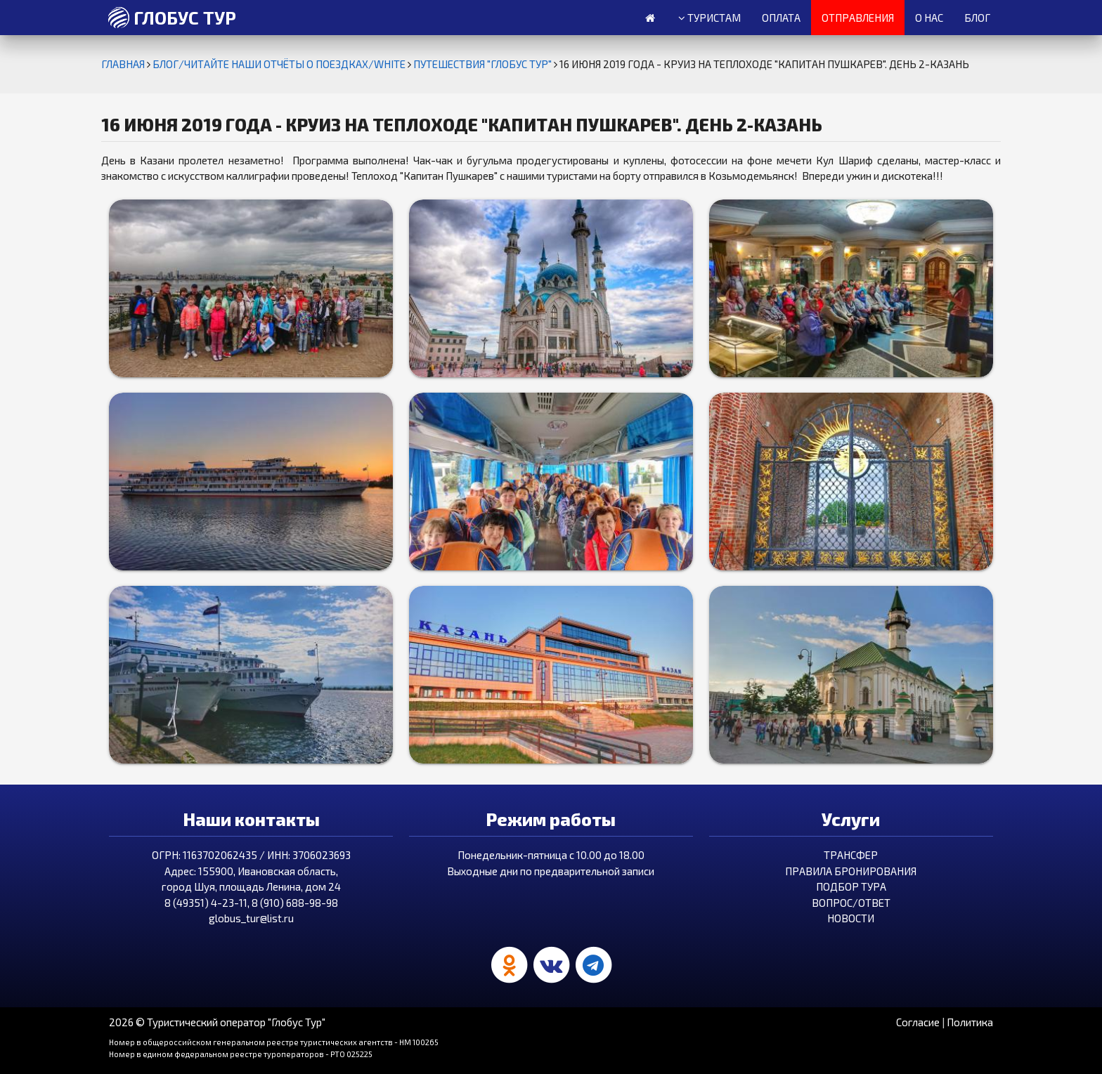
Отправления (858, 17)
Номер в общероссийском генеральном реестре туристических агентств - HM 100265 (274, 1042)
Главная (124, 64)
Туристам (709, 18)
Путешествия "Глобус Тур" (483, 64)
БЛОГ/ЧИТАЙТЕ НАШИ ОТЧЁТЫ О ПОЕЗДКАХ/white (280, 64)
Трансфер (851, 855)
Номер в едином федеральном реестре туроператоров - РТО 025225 (240, 1054)
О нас (929, 17)
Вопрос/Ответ (851, 902)
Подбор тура (851, 886)
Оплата (781, 17)
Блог (977, 17)
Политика (970, 1022)
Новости (850, 918)
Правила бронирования (850, 871)
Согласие (918, 1022)
